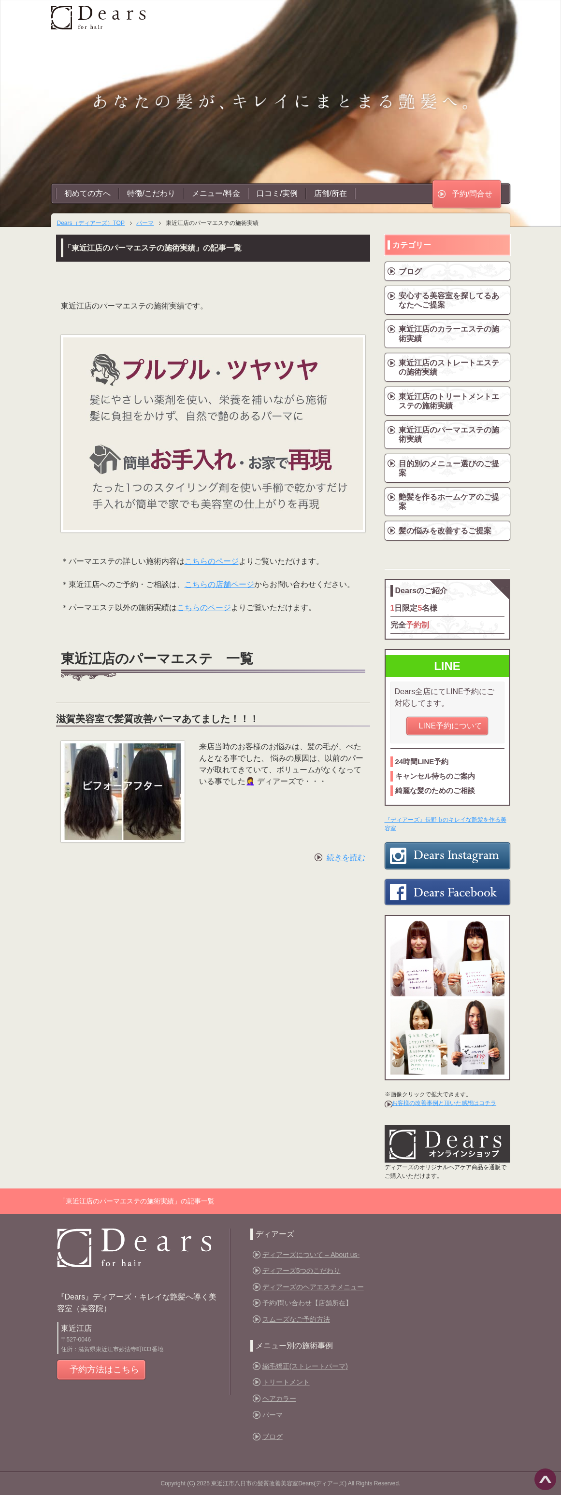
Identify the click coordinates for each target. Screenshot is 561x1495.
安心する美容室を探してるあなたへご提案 (449, 300)
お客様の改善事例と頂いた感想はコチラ (444, 1103)
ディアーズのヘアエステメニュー (313, 1287)
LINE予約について (451, 726)
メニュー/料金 (216, 193)
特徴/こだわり (151, 193)
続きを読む (346, 857)
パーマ (272, 1415)
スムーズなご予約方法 (296, 1319)
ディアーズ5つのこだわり (301, 1270)
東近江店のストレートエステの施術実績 (449, 367)
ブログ (410, 271)
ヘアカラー (279, 1398)
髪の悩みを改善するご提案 (445, 531)
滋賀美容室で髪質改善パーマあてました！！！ (157, 718)
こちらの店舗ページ (219, 584)
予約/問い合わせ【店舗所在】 (307, 1303)
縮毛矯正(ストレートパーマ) (305, 1366)
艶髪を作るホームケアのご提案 (449, 501)
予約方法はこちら (104, 1369)
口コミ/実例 (277, 193)
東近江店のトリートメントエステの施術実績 (449, 401)
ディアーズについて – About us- (311, 1254)
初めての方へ (87, 193)
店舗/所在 (330, 193)
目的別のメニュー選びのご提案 (449, 468)
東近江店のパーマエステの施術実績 (449, 434)
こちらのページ (212, 561)
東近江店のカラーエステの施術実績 (449, 333)
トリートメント (286, 1382)
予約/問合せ (472, 194)
